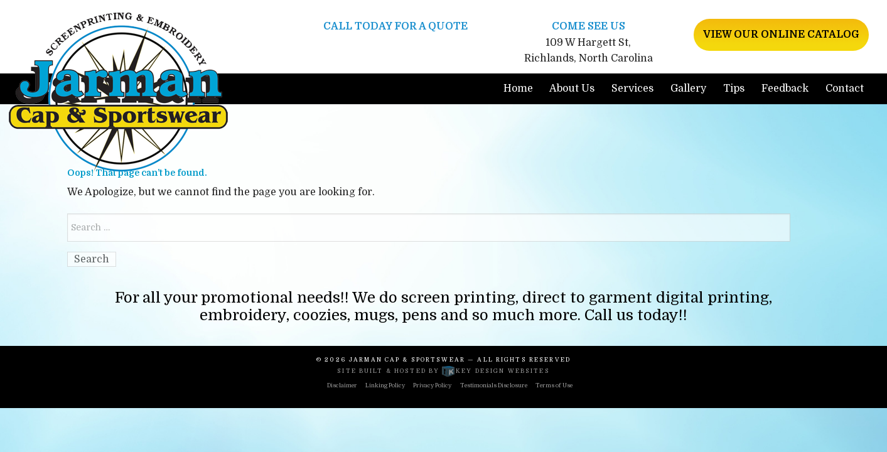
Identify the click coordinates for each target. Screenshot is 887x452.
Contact (844, 88)
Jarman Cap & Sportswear (407, 360)
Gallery (688, 88)
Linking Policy (385, 385)
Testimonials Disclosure (493, 385)
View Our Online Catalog (781, 34)
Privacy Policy (432, 385)
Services (632, 88)
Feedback (785, 88)
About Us (571, 88)
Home (518, 88)
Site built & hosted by (443, 371)
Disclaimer (342, 385)
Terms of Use (554, 385)
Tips (734, 88)
